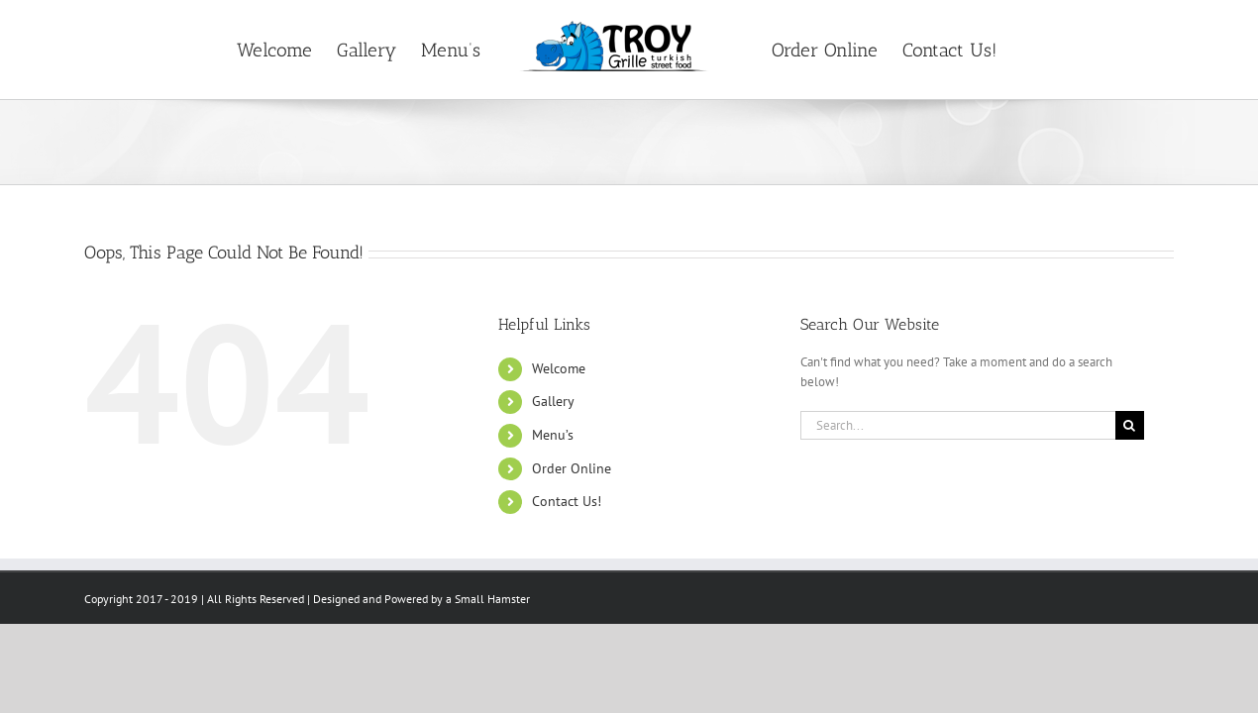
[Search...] (957, 425)
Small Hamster (492, 598)
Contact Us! (566, 501)
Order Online (571, 468)
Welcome (558, 368)
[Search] (1129, 425)
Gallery (553, 401)
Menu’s (553, 435)
